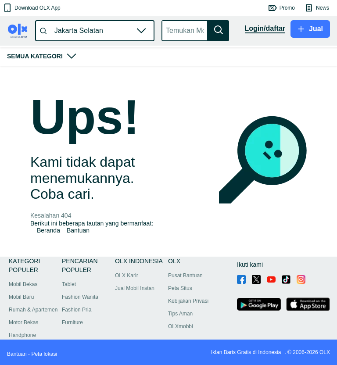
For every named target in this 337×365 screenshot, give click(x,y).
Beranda (48, 230)
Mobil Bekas (23, 284)
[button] (31, 8)
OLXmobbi (180, 326)
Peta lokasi (44, 354)
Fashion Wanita (80, 297)
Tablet (69, 284)
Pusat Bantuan (185, 275)
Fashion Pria (76, 310)
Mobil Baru (21, 297)
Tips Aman (180, 314)
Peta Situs (180, 288)
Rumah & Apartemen (33, 310)
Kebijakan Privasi (188, 301)
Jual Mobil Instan (134, 288)
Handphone (22, 335)
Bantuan (78, 230)
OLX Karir (126, 275)
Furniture (72, 322)
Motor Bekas (23, 322)
